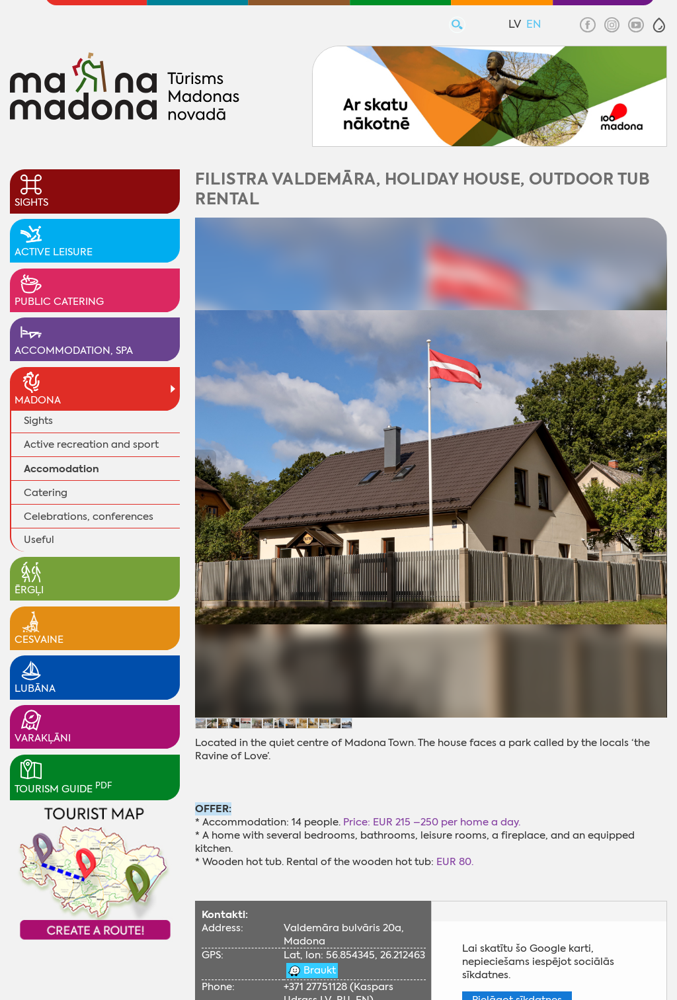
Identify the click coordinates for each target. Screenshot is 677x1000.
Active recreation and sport (91, 444)
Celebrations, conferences (88, 516)
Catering (45, 492)
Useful (39, 539)
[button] (659, 25)
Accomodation (61, 469)
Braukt (318, 970)
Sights (38, 420)
